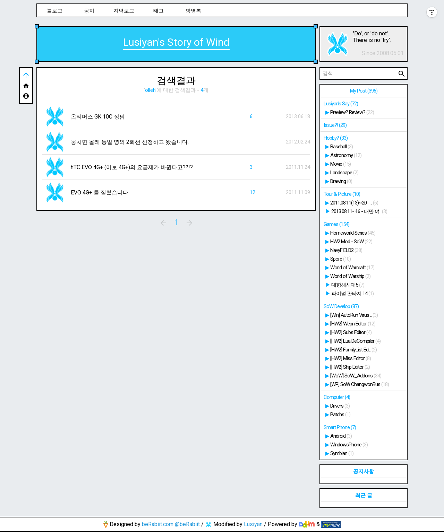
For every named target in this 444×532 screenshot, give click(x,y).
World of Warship (350, 276)
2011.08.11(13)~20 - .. (354, 203)
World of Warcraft (352, 267)
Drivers (340, 406)
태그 (158, 11)
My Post (363, 91)
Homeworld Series (352, 233)
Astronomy (345, 155)
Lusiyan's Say (341, 104)
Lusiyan (253, 524)
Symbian (341, 453)
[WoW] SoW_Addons (355, 376)
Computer (337, 397)
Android (341, 436)
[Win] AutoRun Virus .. (354, 315)
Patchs (340, 414)
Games (336, 224)
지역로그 (123, 11)
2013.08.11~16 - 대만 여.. (359, 211)
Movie (340, 164)
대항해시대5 (347, 285)
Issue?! (335, 125)
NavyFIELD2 (346, 250)
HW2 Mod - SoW (351, 241)
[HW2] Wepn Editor (352, 324)
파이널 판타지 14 (352, 293)
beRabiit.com (157, 524)
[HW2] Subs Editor (351, 332)
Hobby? (336, 138)
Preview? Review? (352, 112)
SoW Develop (341, 306)
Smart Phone (340, 427)
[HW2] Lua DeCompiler (355, 341)
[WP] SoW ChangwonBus (359, 384)
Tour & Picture (342, 194)
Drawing (341, 181)
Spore (340, 259)
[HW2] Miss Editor (350, 358)
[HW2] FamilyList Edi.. (353, 350)
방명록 (193, 11)
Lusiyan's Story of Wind (176, 42)
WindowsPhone (349, 445)
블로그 (54, 11)
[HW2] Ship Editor (350, 367)
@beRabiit (187, 524)
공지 (89, 11)
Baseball (341, 146)
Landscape (344, 172)
